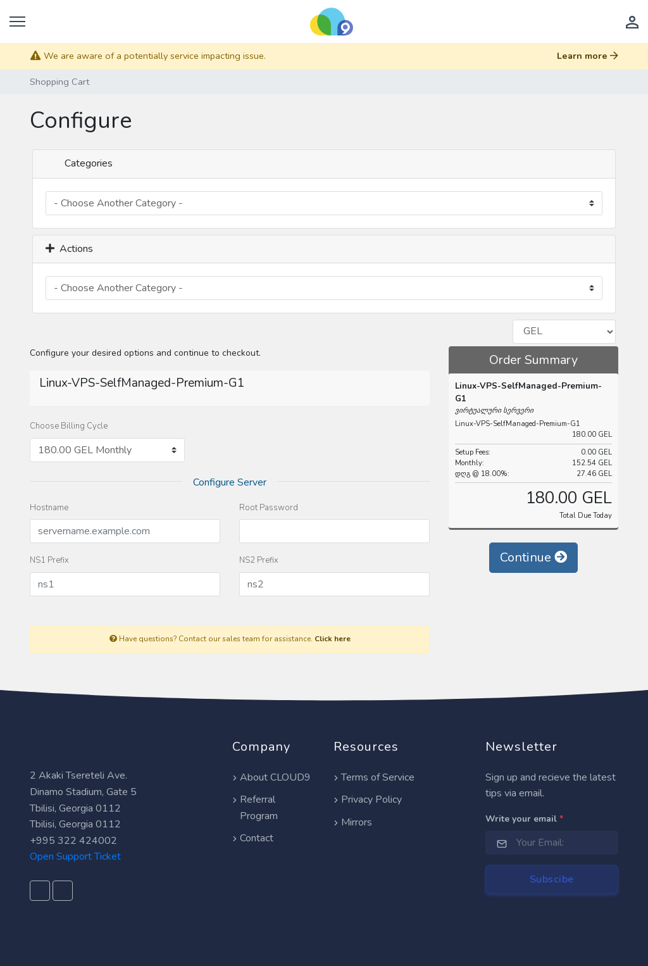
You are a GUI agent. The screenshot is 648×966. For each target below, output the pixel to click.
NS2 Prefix (258, 560)
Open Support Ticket (75, 856)
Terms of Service (373, 777)
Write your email (524, 819)
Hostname (49, 507)
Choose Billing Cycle (69, 426)
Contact (252, 838)
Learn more (587, 55)
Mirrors (352, 822)
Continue (533, 557)
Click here (333, 639)
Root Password (268, 507)
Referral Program (255, 808)
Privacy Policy (367, 799)
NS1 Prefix (49, 560)
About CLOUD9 (271, 777)
